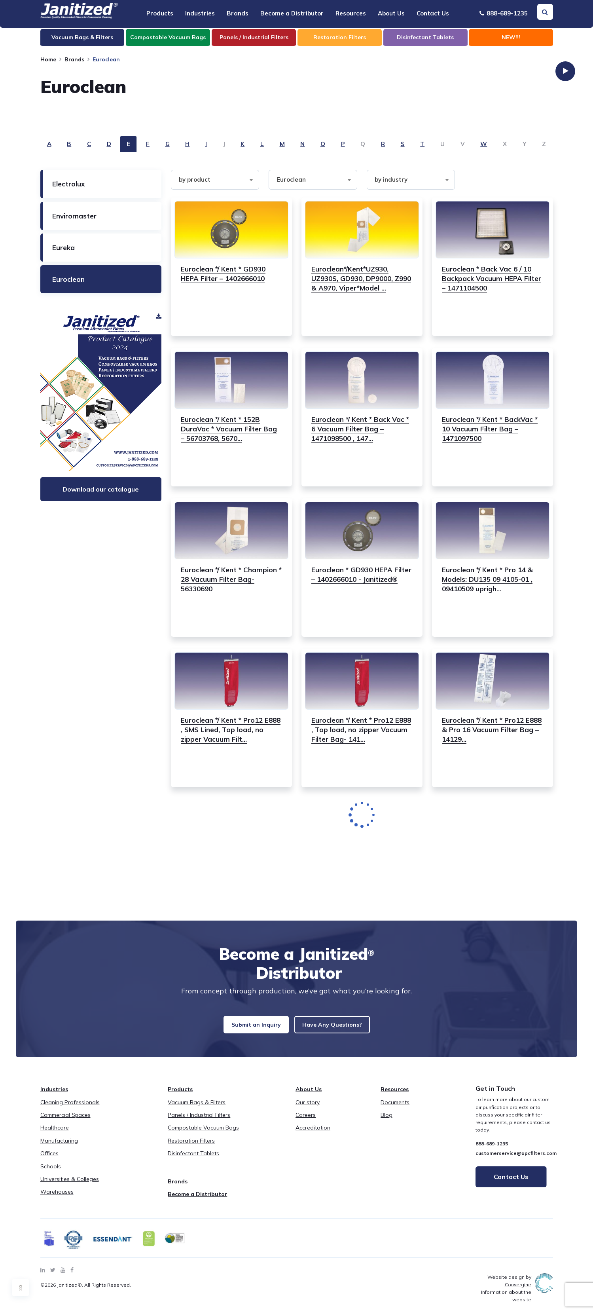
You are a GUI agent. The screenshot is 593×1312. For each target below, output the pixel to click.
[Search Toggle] (545, 12)
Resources (350, 13)
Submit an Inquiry (244, 1028)
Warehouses (57, 1198)
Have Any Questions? (342, 1028)
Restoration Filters (191, 1147)
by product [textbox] (194, 179)
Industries (200, 13)
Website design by (509, 1287)
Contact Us (433, 13)
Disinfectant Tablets (193, 1159)
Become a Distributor (292, 13)
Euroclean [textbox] (291, 179)
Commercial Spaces (65, 1121)
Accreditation (313, 1133)
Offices (49, 1159)
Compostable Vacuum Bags (203, 1133)
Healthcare (54, 1133)
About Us (391, 13)
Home (48, 59)
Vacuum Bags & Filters (196, 1108)
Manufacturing (59, 1147)
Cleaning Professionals (70, 1108)
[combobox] (215, 180)
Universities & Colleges (69, 1185)
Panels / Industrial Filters (199, 1121)
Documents (395, 1108)
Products (159, 13)
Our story (308, 1108)
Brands (237, 13)
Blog (386, 1121)
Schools (50, 1172)
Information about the (506, 1302)
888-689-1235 (503, 13)
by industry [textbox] (391, 179)
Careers (306, 1121)
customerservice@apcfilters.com (516, 1159)
